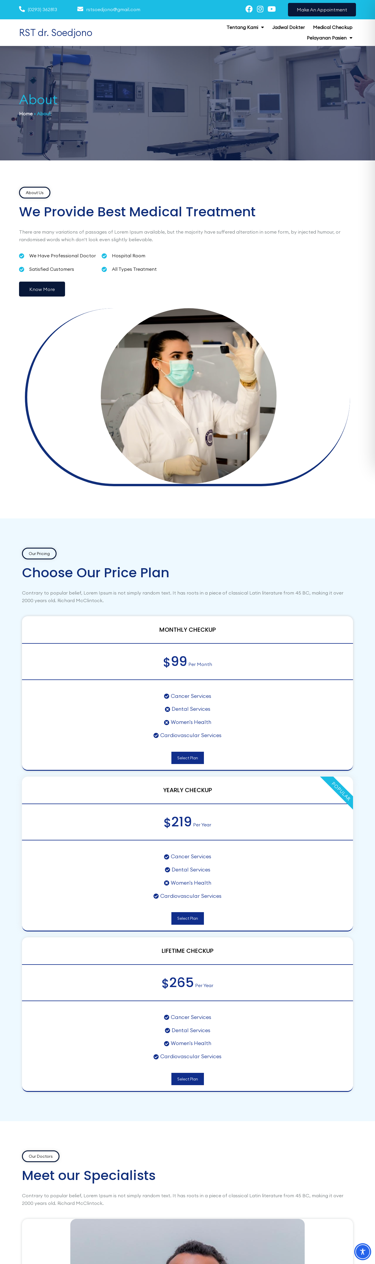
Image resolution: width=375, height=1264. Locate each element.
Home (26, 113)
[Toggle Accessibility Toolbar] (363, 1252)
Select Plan (75, 600)
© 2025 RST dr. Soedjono (46, 1248)
